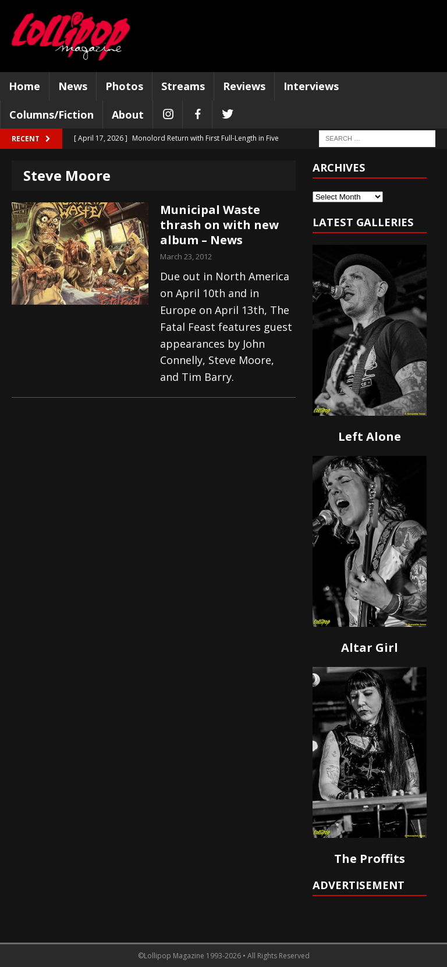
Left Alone (369, 436)
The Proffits (369, 858)
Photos (124, 86)
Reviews (244, 86)
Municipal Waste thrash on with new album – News (219, 225)
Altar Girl (369, 647)
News (72, 86)
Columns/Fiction (51, 115)
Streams (183, 86)
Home (24, 86)
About (128, 115)
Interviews (311, 86)
